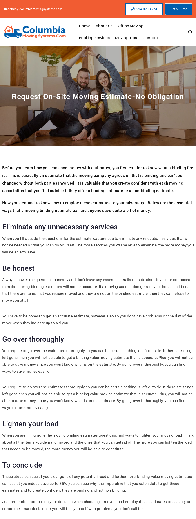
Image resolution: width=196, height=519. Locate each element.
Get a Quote (178, 9)
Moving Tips (126, 37)
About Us (104, 26)
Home (84, 26)
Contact (150, 37)
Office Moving (130, 26)
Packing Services (94, 37)
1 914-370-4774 (144, 9)
